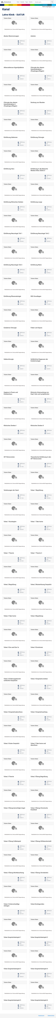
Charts (30, 2)
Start (18, 2)
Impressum (41, 1015)
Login (53, 6)
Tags (26, 2)
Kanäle (22, 2)
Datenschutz (51, 1015)
